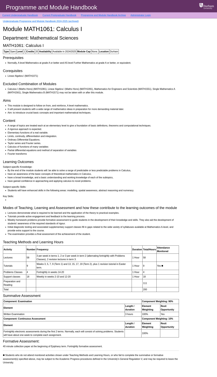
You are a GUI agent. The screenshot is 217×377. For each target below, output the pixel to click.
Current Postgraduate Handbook (59, 15)
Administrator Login (140, 15)
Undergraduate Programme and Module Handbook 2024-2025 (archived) (41, 21)
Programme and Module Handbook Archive (103, 15)
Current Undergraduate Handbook (20, 15)
